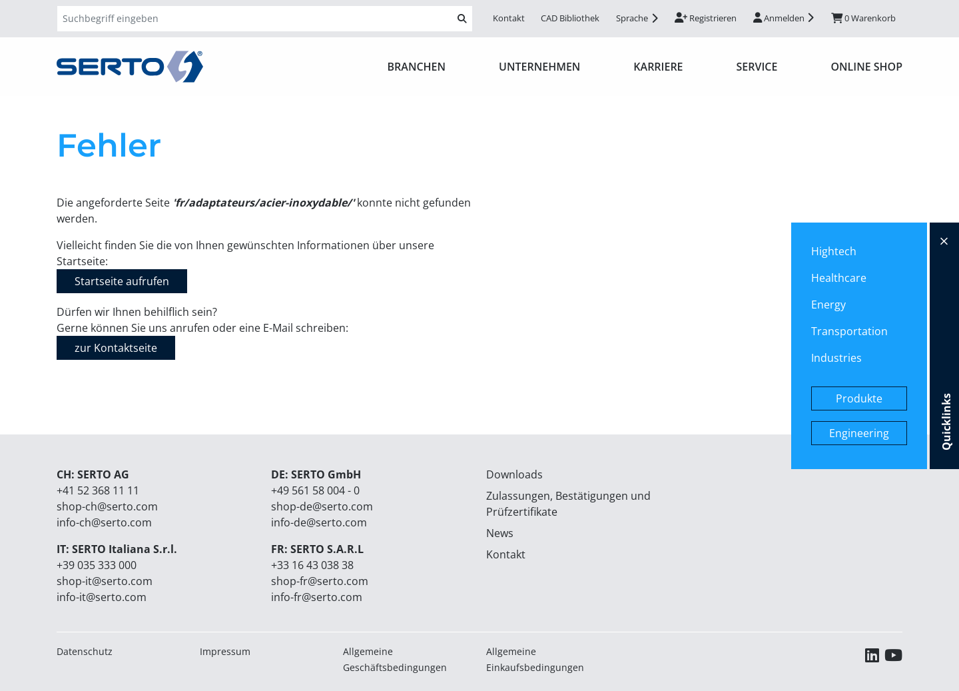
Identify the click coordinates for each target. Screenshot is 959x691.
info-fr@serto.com (316, 597)
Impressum (225, 651)
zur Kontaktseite (116, 348)
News (499, 533)
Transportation (849, 331)
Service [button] (757, 66)
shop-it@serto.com (105, 581)
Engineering (859, 433)
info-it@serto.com (102, 597)
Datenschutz (85, 651)
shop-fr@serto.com (319, 581)
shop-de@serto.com (322, 506)
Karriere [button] (658, 66)
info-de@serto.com (319, 522)
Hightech (833, 251)
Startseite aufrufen (122, 281)
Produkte (859, 398)
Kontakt (509, 18)
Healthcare (838, 278)
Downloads (514, 474)
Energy (828, 304)
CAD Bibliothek (570, 18)
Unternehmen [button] (539, 66)
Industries (836, 357)
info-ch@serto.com (104, 522)
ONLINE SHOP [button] (866, 66)
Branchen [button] (417, 66)
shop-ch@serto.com (107, 506)
